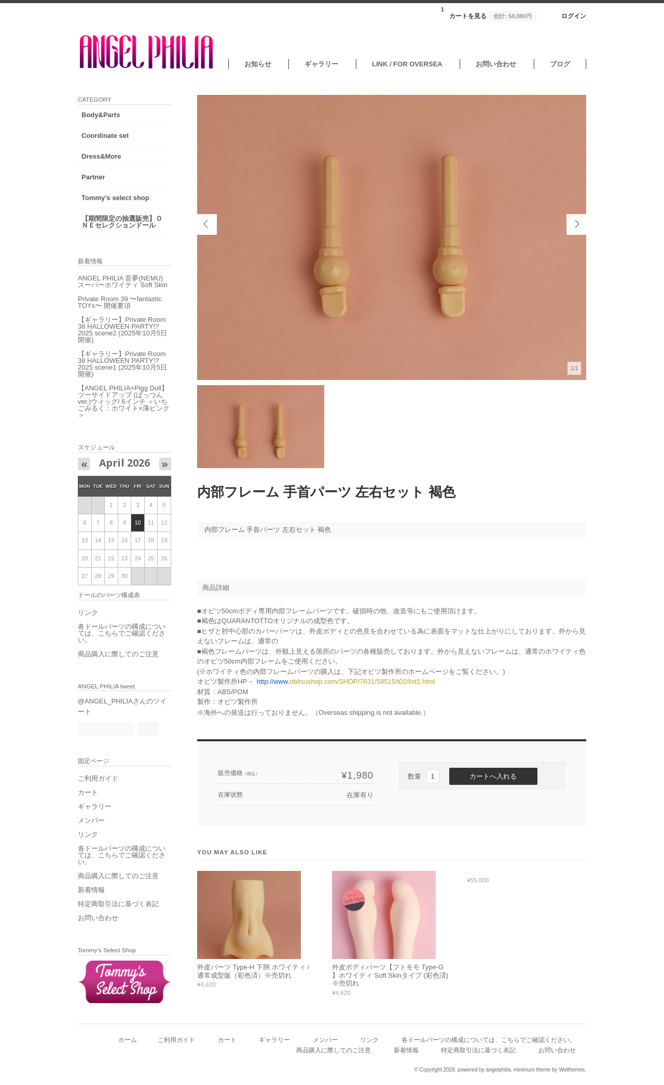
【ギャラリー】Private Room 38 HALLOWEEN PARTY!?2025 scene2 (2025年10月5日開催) (122, 330)
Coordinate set (105, 135)
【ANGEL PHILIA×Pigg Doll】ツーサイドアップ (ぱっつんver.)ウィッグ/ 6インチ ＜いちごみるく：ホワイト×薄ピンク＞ (124, 401)
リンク (88, 612)
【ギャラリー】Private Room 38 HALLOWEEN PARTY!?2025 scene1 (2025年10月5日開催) (122, 364)
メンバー (91, 820)
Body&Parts (100, 115)
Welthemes (572, 1070)
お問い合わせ (496, 64)
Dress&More (101, 156)
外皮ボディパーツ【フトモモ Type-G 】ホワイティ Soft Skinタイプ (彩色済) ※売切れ (390, 975)
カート (88, 792)
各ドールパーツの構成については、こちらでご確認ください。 (121, 633)
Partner (93, 177)
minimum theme (532, 1070)
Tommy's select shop (115, 198)
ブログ (560, 64)
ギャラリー (321, 64)
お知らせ (257, 64)
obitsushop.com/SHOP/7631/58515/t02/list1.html (346, 681)
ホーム (127, 1039)
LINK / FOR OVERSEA (407, 64)
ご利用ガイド (98, 778)
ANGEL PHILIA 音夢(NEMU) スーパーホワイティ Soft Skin (123, 281)
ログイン (573, 15)
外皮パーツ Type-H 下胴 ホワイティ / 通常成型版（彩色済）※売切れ (253, 971)
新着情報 (91, 890)
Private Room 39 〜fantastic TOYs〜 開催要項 (120, 302)
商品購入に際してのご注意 (118, 654)
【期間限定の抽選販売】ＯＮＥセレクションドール (121, 222)
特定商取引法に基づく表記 (118, 904)
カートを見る (488, 13)
